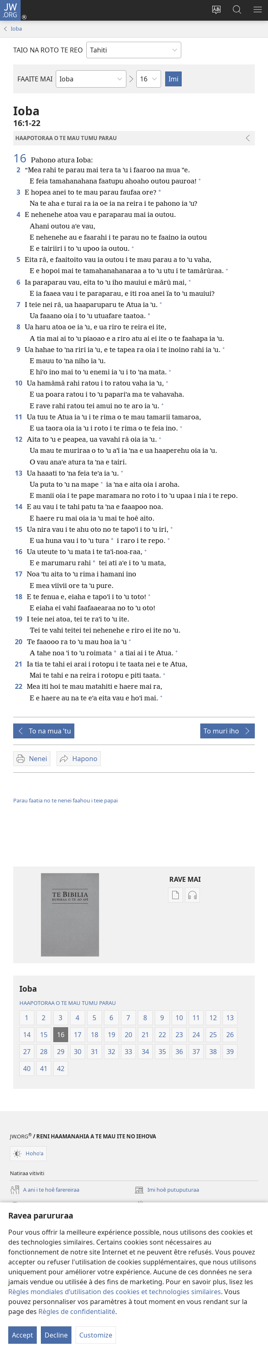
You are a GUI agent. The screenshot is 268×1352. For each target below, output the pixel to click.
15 (19, 529)
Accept (22, 1335)
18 (19, 596)
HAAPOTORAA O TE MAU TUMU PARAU (67, 1003)
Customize (95, 1335)
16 (21, 158)
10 (19, 383)
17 (19, 573)
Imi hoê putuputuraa (166, 1190)
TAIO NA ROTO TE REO (48, 50)
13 (19, 473)
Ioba (16, 28)
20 (19, 641)
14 (19, 506)
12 (19, 439)
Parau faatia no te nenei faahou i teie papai (65, 800)
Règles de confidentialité (76, 1311)
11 (19, 416)
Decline (56, 1335)
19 (19, 619)
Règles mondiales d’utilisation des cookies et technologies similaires (114, 1291)
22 (19, 686)
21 (19, 664)
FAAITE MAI (34, 78)
